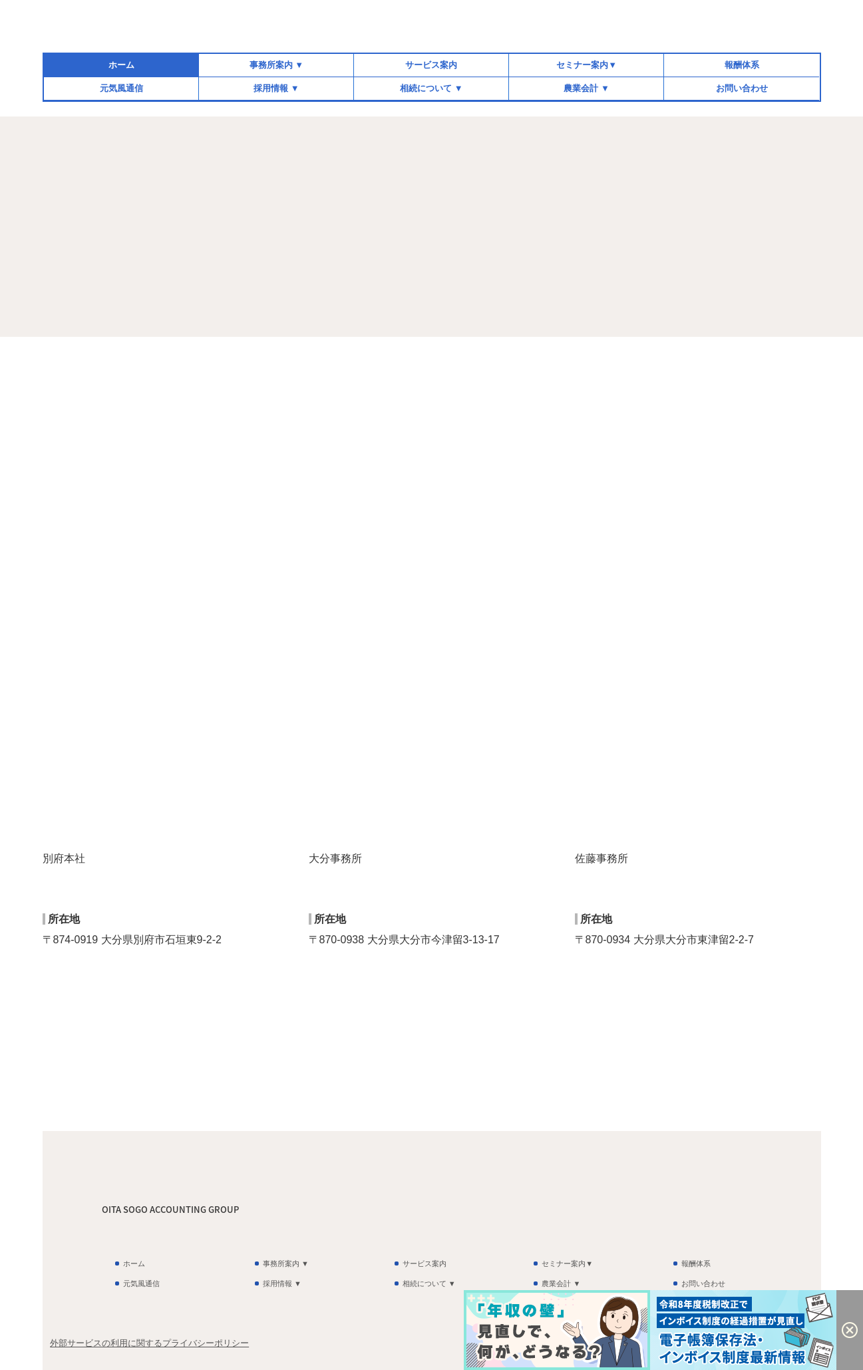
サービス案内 (431, 65)
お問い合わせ (742, 88)
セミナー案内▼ (586, 65)
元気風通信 (121, 88)
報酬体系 (742, 65)
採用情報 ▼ (276, 88)
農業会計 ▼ (586, 88)
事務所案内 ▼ (276, 65)
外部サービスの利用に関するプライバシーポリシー (149, 1343)
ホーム (121, 65)
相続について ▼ (431, 88)
